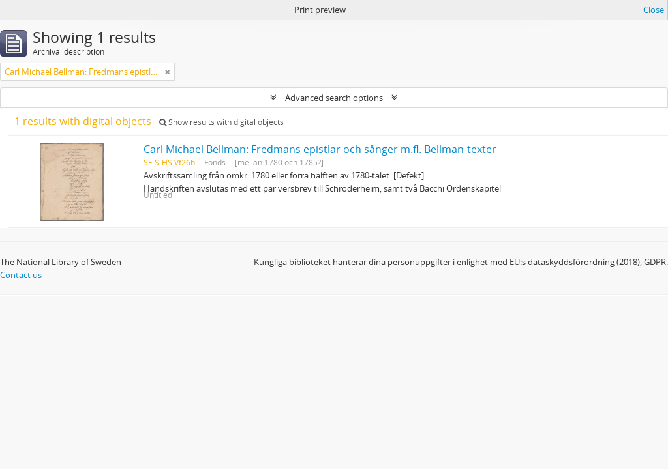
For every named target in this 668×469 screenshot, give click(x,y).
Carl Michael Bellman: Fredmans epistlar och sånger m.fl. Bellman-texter (320, 149)
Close (653, 10)
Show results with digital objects (221, 122)
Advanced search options (334, 98)
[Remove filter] (167, 71)
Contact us (21, 275)
